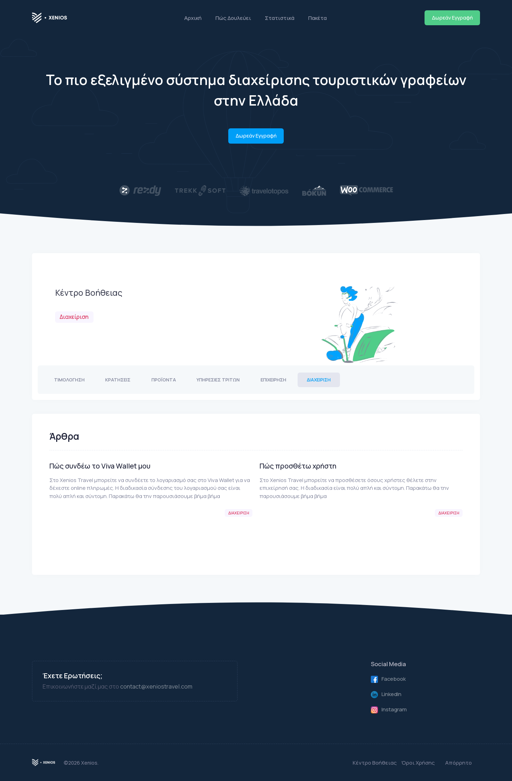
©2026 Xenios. (81, 762)
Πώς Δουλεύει (233, 17)
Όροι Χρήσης (418, 762)
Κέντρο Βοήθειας (375, 762)
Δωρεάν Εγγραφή (452, 17)
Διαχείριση (319, 379)
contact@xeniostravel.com (156, 686)
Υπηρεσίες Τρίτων (218, 379)
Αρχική (193, 17)
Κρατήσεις (117, 379)
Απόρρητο (458, 762)
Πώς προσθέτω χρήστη (298, 466)
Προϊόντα (163, 379)
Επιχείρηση (273, 379)
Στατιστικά (279, 17)
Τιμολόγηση (69, 379)
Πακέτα (317, 17)
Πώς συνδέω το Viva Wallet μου (99, 466)
